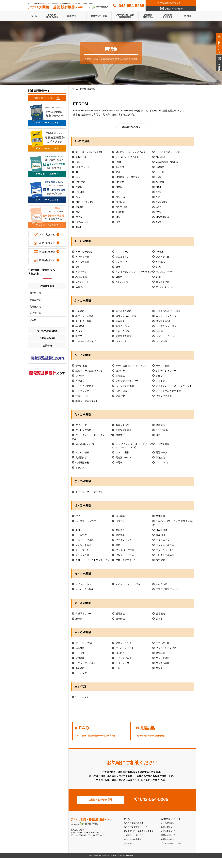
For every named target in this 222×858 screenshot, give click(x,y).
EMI (77, 267)
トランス (80, 467)
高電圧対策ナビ (168, 827)
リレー (119, 668)
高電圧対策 (35, 306)
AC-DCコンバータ (165, 272)
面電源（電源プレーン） (168, 589)
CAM (78, 197)
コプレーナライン (165, 336)
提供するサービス (99, 16)
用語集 (83, 89)
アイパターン (122, 251)
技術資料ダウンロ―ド (45, 98)
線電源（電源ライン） (86, 401)
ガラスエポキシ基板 (126, 316)
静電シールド (82, 396)
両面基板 (80, 668)
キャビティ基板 (83, 321)
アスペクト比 (162, 257)
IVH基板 (160, 251)
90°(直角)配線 (163, 321)
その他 (33, 320)
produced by (67, 7)
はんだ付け (161, 530)
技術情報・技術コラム (134, 835)
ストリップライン (84, 390)
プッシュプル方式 (165, 545)
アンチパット (122, 261)
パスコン (120, 521)
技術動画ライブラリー (168, 16)
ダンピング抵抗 (83, 430)
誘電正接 (120, 613)
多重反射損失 (122, 425)
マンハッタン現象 (84, 589)
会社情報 (187, 16)
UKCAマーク (81, 222)
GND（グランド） (84, 202)
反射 (77, 530)
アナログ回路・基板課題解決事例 (125, 16)
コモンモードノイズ (85, 341)
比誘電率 (120, 535)
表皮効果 (160, 535)
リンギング (161, 668)
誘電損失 (160, 613)
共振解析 (80, 326)
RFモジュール (82, 167)
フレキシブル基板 (165, 555)
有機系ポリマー (83, 613)
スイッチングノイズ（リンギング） (174, 386)
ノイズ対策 (35, 313)
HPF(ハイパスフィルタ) (168, 152)
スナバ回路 (121, 390)
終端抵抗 (120, 376)
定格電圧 (120, 435)
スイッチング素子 (84, 386)
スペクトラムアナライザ (168, 390)
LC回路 (79, 287)
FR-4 (158, 187)
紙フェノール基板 (84, 316)
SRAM (119, 187)
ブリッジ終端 (82, 555)
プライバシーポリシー (171, 843)
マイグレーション (84, 584)
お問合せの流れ (168, 839)
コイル (159, 331)
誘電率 (159, 618)
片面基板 (80, 311)
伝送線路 (160, 457)
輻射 (118, 545)
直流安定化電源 (124, 430)
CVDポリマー (163, 202)
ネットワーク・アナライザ (89, 492)
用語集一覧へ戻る (131, 127)
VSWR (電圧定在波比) (167, 162)
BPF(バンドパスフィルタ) (88, 152)
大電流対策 (35, 300)
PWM (158, 212)
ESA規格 (160, 261)
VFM (118, 217)
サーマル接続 (162, 365)
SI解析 (78, 187)
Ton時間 (120, 212)
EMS (118, 267)
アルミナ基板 (82, 261)
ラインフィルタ (124, 658)
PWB (118, 162)
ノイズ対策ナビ (168, 823)
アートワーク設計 (84, 251)
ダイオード (81, 425)
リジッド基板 (162, 658)
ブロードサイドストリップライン (92, 560)
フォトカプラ (162, 540)
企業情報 (47, 345)
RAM (158, 222)
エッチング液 (162, 282)
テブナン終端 (162, 444)
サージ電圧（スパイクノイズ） (131, 365)
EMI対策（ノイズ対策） (128, 177)
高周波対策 (35, 293)
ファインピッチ (124, 540)
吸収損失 (120, 321)
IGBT (78, 172)
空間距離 (160, 516)
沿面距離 (120, 516)
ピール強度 (81, 535)
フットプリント (83, 550)
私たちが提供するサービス (136, 827)
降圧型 (78, 336)
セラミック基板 (164, 396)
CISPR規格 (121, 207)
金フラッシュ (122, 326)
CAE (158, 197)
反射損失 (120, 530)
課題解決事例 (47, 286)
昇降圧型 (80, 380)
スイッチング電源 (125, 386)
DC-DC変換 (162, 430)
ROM (78, 227)
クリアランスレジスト (167, 326)
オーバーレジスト (165, 287)
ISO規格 (160, 167)
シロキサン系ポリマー (127, 380)
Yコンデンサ (81, 697)
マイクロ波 (161, 584)
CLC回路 (120, 202)
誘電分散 (120, 618)
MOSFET (160, 157)
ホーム (34, 16)
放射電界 (160, 560)
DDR (77, 212)
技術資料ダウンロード (171, 819)
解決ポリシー (73, 16)
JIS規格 (79, 207)
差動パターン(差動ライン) (88, 370)
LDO (118, 192)
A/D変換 (160, 182)
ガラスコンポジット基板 (168, 311)
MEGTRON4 (162, 217)
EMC (158, 177)
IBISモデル (81, 157)
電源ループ (161, 452)
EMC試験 (80, 182)
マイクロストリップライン (129, 584)
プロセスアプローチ (126, 560)
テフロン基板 (82, 452)
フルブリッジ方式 (125, 555)
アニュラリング (124, 257)
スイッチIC (161, 380)
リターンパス (122, 663)
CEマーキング (123, 197)
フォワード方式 (83, 545)
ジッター (80, 376)
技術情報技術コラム (148, 16)
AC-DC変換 (81, 277)
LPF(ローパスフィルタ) (127, 157)
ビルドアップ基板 (84, 540)
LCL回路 (79, 192)
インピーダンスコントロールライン (134, 272)
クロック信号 (122, 331)
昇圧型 (159, 376)
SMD (158, 277)
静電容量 (120, 396)
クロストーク (82, 331)
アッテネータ (82, 257)
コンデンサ (121, 341)
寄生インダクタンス (166, 316)
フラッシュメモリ (165, 550)
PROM (78, 217)
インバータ (81, 272)
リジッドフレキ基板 (85, 663)
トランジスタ (162, 462)
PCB (77, 162)
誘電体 (78, 618)
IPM (118, 172)
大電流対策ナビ (168, 831)
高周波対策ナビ (168, 835)
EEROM (160, 172)
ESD (77, 177)
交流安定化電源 (124, 336)
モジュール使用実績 (133, 839)
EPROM (120, 182)
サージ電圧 (81, 365)
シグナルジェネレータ (167, 370)
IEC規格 (120, 167)
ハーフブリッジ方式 (85, 521)
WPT (158, 207)
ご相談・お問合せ (174, 8)
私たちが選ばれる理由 (52, 16)
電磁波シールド (124, 457)
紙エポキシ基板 (124, 311)
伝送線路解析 (82, 462)
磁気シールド (122, 370)
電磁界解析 (81, 457)
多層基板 (160, 425)
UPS (118, 222)
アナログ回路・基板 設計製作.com (90, 819)
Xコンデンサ (122, 282)
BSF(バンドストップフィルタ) (131, 152)
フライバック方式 (125, 550)
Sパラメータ (81, 282)
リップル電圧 (162, 663)
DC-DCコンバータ (84, 444)
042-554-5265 (131, 5)
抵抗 (158, 435)
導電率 (119, 462)
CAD (158, 192)
